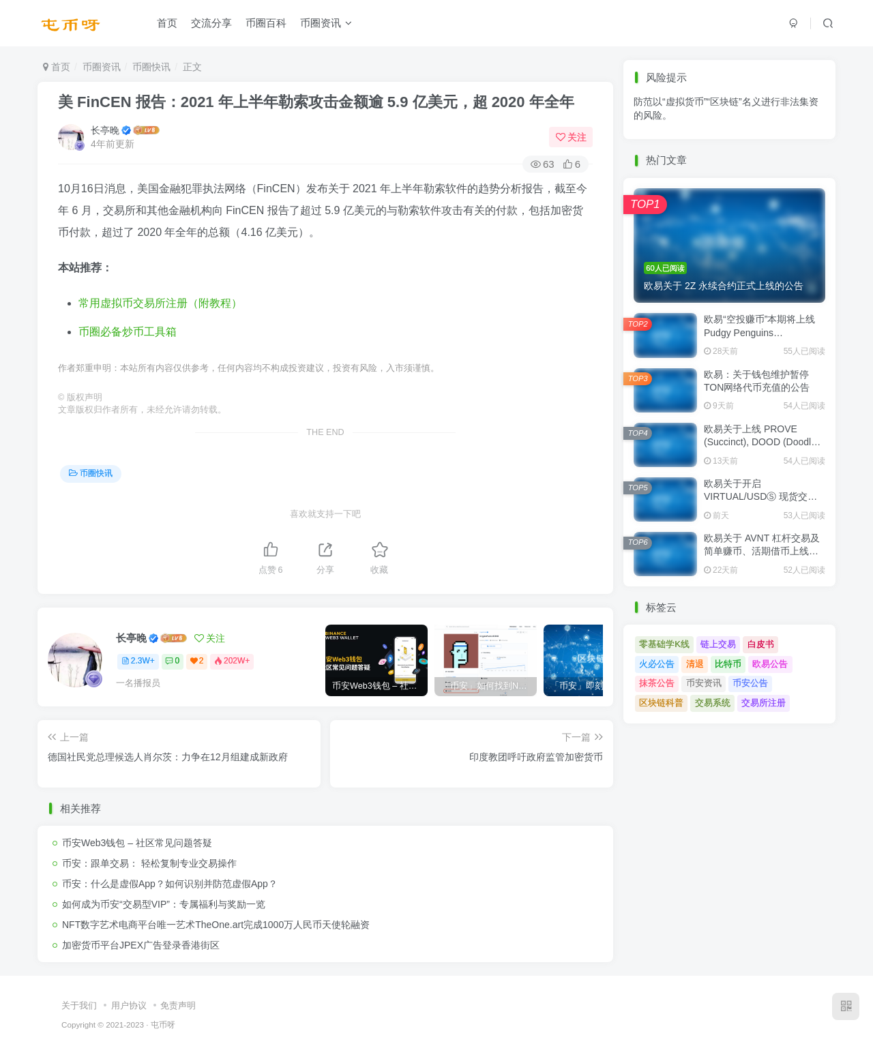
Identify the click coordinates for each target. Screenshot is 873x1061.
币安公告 (750, 683)
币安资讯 (704, 683)
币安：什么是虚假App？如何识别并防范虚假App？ (170, 883)
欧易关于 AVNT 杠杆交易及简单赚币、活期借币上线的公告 (762, 551)
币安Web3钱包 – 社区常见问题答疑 (137, 842)
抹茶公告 (657, 683)
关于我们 (79, 1005)
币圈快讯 (151, 66)
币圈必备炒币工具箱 (127, 332)
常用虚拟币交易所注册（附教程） (160, 303)
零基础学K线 (664, 644)
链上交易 (718, 644)
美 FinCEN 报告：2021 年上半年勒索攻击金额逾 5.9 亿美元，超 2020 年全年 (316, 101)
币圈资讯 (326, 23)
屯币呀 (163, 1024)
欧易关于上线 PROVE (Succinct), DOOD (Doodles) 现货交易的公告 (764, 442)
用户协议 (129, 1005)
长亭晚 (105, 130)
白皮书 (761, 644)
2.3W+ (138, 661)
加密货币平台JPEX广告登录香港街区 (141, 945)
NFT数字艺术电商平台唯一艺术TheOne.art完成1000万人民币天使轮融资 (216, 924)
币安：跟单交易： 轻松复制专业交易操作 (149, 863)
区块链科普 (661, 703)
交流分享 (211, 23)
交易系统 (712, 703)
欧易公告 (770, 664)
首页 (167, 23)
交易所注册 (763, 703)
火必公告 (657, 664)
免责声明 (178, 1005)
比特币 (728, 664)
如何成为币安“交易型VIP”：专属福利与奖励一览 (163, 904)
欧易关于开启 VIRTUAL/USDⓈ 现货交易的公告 (760, 496)
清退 (695, 664)
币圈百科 (266, 23)
